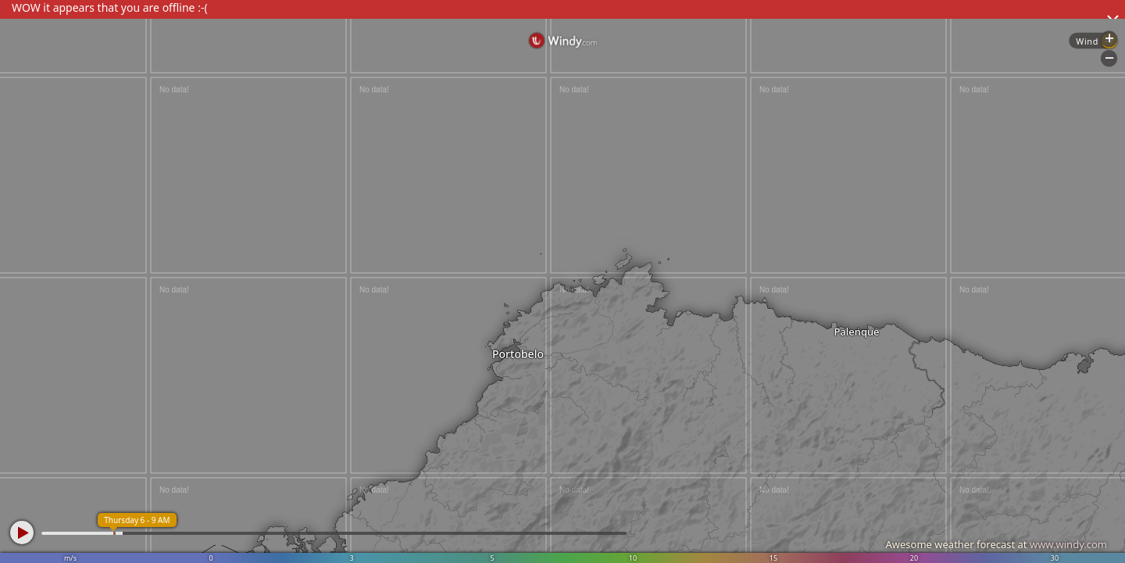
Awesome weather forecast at (996, 544)
